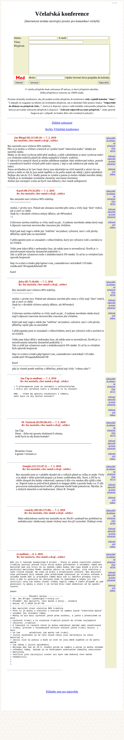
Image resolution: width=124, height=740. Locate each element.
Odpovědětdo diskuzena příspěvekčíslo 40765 (110, 203)
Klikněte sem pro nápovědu (62, 718)
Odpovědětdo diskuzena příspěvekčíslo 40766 (110, 294)
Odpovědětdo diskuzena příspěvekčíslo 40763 (110, 150)
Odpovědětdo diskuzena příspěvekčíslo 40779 (110, 478)
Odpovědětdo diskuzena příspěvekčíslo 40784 (110, 566)
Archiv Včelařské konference (62, 135)
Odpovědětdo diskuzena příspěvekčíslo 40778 (110, 434)
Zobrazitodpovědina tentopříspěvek (111, 166)
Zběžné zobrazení (62, 128)
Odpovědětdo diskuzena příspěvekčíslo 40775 (110, 391)
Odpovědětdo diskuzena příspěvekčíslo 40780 (110, 522)
